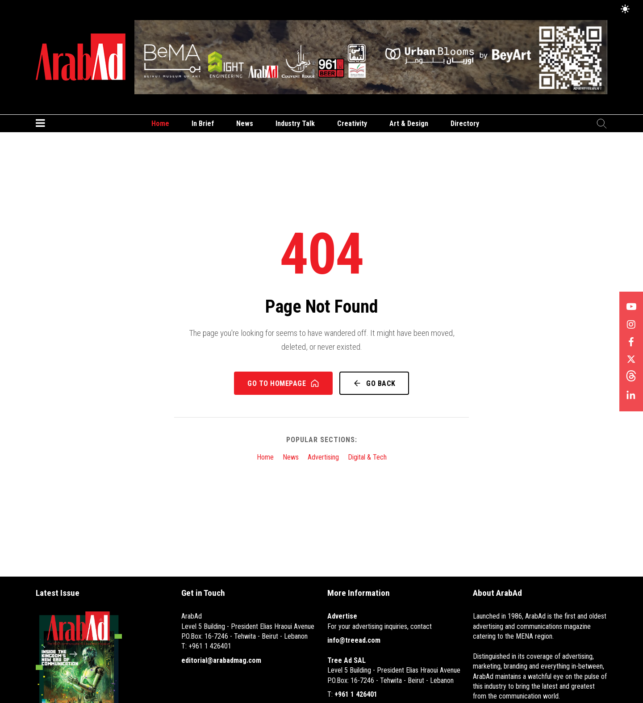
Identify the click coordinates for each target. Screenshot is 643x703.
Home (160, 123)
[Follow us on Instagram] (631, 325)
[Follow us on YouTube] (631, 307)
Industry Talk (295, 123)
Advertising (323, 457)
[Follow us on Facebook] (631, 343)
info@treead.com (353, 640)
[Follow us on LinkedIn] (631, 396)
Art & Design (408, 123)
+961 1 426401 (355, 694)
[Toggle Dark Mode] (625, 9)
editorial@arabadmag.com (221, 660)
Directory (465, 123)
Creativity (352, 123)
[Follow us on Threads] (631, 378)
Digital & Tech (367, 457)
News (244, 123)
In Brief (203, 123)
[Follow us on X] (631, 360)
